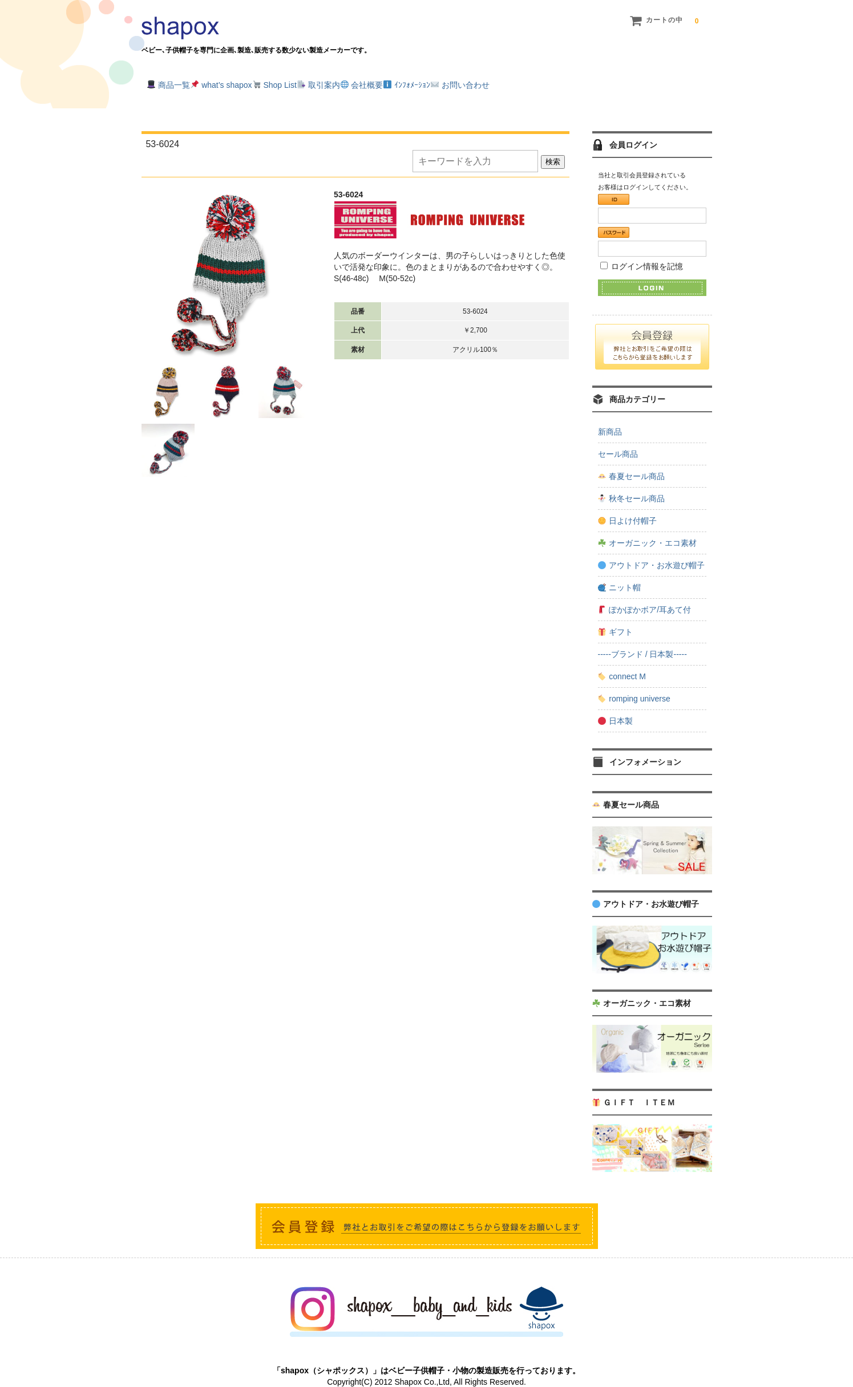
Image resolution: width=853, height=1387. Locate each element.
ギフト (615, 617)
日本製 (615, 706)
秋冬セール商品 (631, 483)
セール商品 (618, 439)
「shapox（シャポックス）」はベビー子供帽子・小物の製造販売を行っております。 (426, 1355)
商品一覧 (174, 81)
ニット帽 (619, 572)
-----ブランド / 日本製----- (642, 639)
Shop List (328, 81)
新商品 (610, 416)
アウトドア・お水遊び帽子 (651, 550)
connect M (621, 661)
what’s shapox (250, 81)
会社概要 (461, 81)
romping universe (634, 683)
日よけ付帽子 (627, 505)
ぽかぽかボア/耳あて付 (644, 594)
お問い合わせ (606, 81)
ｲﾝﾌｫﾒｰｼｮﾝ (530, 81)
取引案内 (395, 81)
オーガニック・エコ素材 (647, 528)
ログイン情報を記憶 (642, 251)
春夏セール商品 (631, 461)
